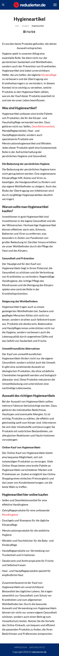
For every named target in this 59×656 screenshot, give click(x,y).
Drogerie (25, 26)
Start (17, 26)
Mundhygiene (10, 514)
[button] (3, 4)
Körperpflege (48, 74)
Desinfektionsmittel (43, 126)
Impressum (20, 647)
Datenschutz (37, 647)
